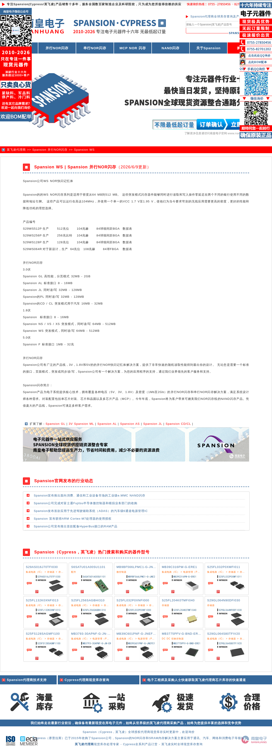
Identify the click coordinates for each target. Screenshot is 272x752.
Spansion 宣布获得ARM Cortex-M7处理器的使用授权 (73, 518)
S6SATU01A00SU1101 (88, 567)
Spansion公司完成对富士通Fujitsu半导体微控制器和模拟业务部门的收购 (86, 503)
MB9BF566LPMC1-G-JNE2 (137, 567)
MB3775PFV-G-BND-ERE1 (182, 633)
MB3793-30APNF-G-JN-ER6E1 (94, 633)
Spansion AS (130, 423)
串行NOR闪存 (94, 48)
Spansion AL (107, 423)
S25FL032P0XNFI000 (133, 600)
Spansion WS (84, 149)
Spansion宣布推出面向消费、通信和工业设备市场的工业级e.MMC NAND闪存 (89, 495)
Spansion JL (152, 423)
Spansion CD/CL (178, 423)
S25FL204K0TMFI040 (178, 600)
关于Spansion (208, 48)
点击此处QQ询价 (259, 55)
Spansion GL (55, 423)
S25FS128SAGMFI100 (43, 633)
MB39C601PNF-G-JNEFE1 (137, 633)
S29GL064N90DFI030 (223, 600)
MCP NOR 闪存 (132, 48)
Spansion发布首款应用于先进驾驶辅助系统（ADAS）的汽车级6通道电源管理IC (91, 511)
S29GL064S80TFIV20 (223, 633)
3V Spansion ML (81, 423)
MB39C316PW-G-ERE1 (179, 567)
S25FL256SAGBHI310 (88, 600)
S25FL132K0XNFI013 (42, 600)
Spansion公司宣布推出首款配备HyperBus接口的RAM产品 (75, 526)
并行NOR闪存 (57, 48)
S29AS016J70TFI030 (42, 567)
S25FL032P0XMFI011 (223, 567)
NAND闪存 (171, 48)
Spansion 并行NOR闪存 (50, 149)
